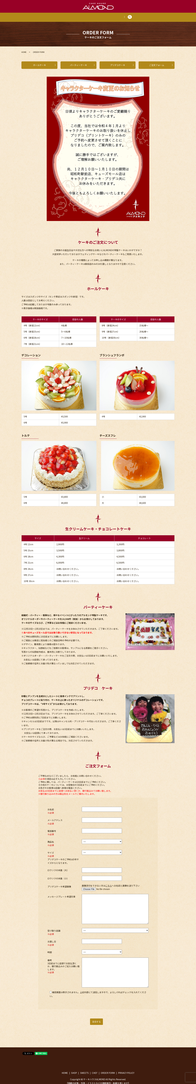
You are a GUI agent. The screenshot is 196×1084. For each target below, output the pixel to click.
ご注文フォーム (156, 61)
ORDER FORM (119, 15)
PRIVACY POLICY (126, 1069)
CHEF (103, 15)
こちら (108, 882)
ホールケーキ (39, 61)
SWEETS (90, 15)
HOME (64, 15)
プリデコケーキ (117, 61)
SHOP (77, 15)
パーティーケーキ (78, 61)
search (136, 15)
